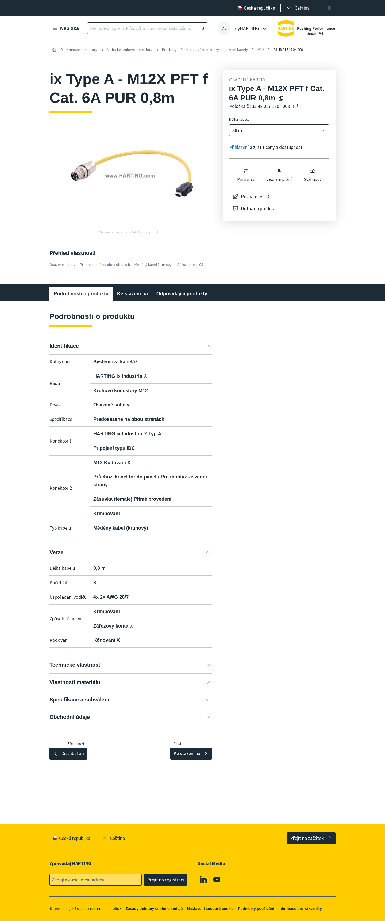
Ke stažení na (132, 293)
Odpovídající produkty (181, 293)
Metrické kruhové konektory (129, 49)
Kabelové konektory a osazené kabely (217, 49)
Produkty (169, 49)
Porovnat (245, 175)
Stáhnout (312, 175)
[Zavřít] (330, 8)
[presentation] (298, 8)
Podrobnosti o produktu (81, 293)
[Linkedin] (203, 879)
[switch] (246, 171)
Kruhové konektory (82, 49)
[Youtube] (216, 879)
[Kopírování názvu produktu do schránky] (279, 99)
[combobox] (275, 130)
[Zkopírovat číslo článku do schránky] (294, 106)
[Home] (54, 50)
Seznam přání (279, 175)
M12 (260, 49)
